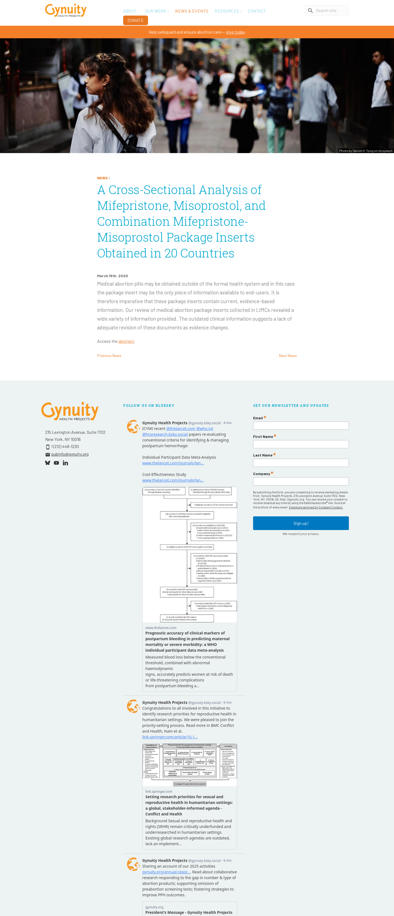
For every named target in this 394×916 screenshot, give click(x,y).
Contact (257, 10)
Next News (288, 355)
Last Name (263, 455)
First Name (263, 436)
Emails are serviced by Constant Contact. (316, 507)
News (102, 177)
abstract (126, 341)
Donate (136, 20)
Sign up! (301, 522)
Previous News (109, 355)
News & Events (191, 10)
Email (258, 418)
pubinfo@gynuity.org (70, 453)
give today (235, 31)
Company (261, 474)
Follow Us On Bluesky (149, 405)
